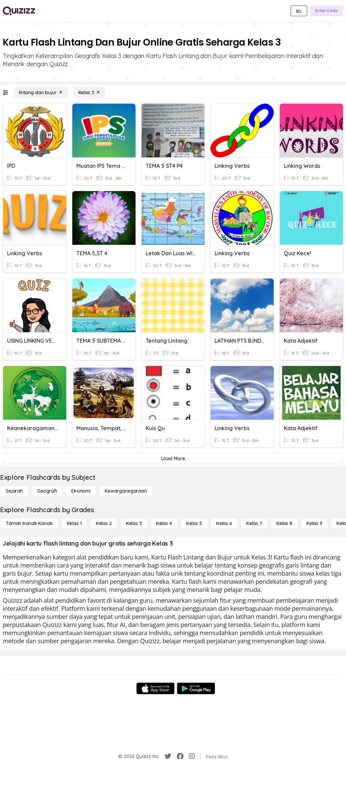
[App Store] (155, 688)
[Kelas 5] (194, 523)
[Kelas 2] (104, 523)
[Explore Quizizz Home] (19, 10)
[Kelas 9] (314, 523)
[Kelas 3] (89, 92)
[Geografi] (47, 491)
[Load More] (173, 458)
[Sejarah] (14, 491)
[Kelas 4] (164, 523)
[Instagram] (192, 756)
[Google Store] (196, 688)
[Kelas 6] (224, 523)
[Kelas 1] (74, 523)
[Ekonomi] (81, 491)
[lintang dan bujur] (41, 92)
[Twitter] (168, 756)
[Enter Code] (326, 10)
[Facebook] (180, 756)
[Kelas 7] (254, 523)
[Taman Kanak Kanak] (29, 523)
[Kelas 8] (284, 523)
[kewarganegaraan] (126, 491)
